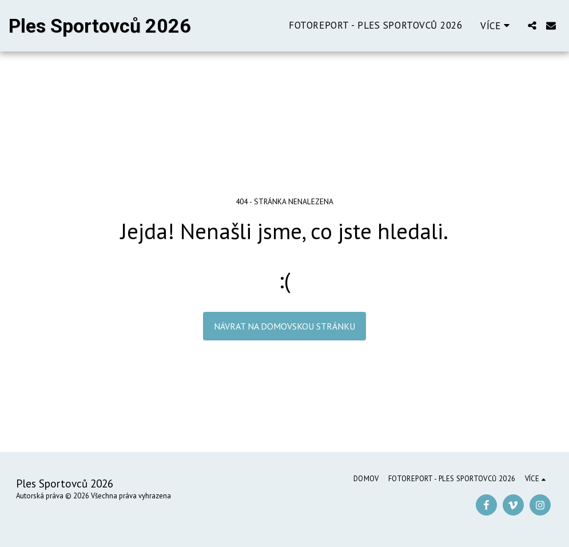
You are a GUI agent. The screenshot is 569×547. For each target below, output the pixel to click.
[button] (532, 25)
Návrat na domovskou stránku (284, 326)
